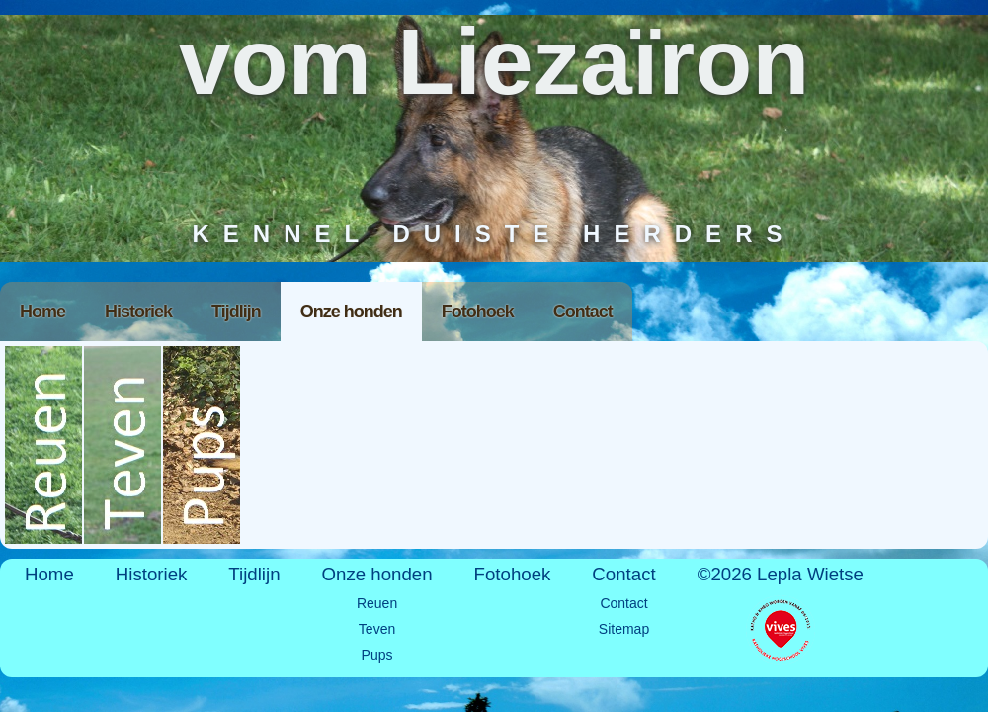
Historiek (138, 311)
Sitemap (624, 629)
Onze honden (351, 311)
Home (42, 311)
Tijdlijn (236, 311)
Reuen (44, 445)
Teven (123, 445)
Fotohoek (478, 311)
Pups (202, 445)
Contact (583, 311)
